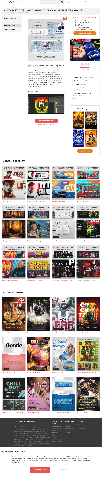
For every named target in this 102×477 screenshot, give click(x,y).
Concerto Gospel (32, 333)
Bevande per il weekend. (35, 280)
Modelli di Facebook (10, 18)
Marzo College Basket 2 (35, 372)
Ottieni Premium (85, 151)
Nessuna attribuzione (46, 124)
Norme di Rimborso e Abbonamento (69, 426)
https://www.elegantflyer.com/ (56, 456)
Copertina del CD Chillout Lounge (13, 412)
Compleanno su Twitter (10, 280)
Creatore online (82, 428)
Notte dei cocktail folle (83, 333)
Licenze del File (56, 426)
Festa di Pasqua (7, 333)
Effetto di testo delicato (10, 372)
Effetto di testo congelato (60, 412)
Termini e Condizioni (55, 431)
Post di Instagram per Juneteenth (87, 372)
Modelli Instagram (9, 22)
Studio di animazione (31, 2)
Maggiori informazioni (79, 90)
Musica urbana (7, 201)
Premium (82, 2)
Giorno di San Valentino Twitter (86, 280)
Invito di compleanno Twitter (61, 241)
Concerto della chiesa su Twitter (62, 280)
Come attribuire (77, 95)
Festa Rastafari (81, 241)
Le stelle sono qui (82, 412)
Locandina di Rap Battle (59, 333)
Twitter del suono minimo (35, 201)
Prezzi (79, 425)
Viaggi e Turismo (57, 372)
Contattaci (68, 432)
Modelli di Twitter (87, 77)
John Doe (83, 84)
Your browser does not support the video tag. (85, 50)
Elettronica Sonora (82, 201)
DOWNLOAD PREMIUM (46, 121)
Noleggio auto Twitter (59, 201)
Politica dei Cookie (57, 441)
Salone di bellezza (33, 412)
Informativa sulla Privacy (56, 436)
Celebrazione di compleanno (36, 241)
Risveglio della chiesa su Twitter (12, 241)
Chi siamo (67, 436)
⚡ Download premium (85, 33)
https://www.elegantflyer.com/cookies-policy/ (52, 458)
